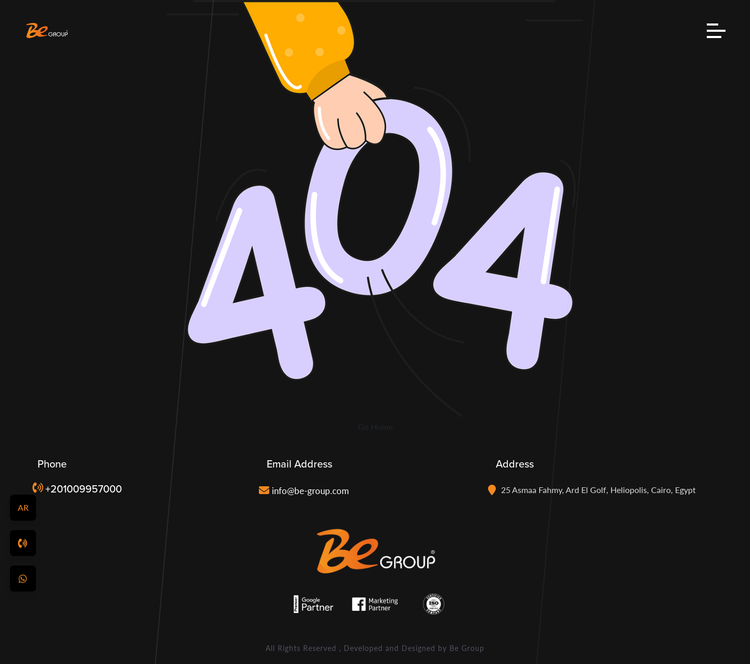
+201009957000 (83, 489)
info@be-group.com (310, 490)
